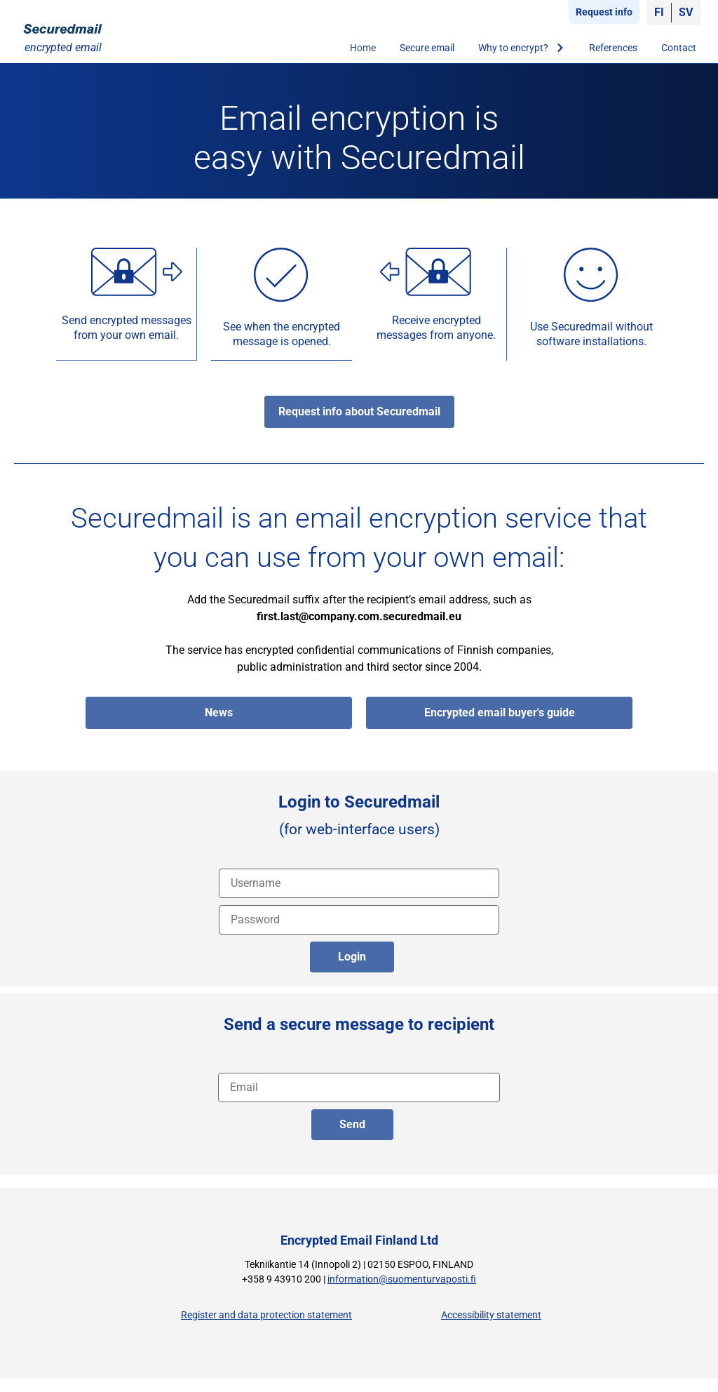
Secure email (427, 47)
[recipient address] (359, 1087)
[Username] (359, 882)
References (613, 47)
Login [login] (352, 956)
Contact (678, 47)
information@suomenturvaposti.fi (401, 1279)
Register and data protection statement (266, 1314)
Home (363, 47)
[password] (359, 919)
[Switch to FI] (659, 12)
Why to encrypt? (521, 48)
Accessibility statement (491, 1314)
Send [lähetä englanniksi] (352, 1123)
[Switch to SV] (686, 12)
